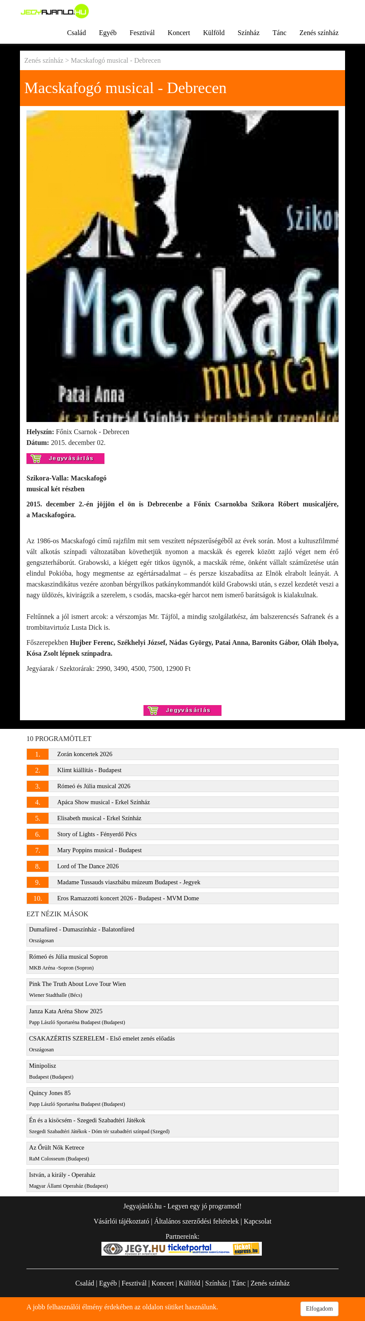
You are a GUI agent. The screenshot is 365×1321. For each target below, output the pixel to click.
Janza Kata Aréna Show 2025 (77, 1016)
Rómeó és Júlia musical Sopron (68, 962)
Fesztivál (142, 32)
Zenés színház (319, 32)
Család (76, 32)
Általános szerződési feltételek (196, 1221)
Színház (249, 32)
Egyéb (108, 32)
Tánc (280, 32)
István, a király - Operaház (68, 1180)
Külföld (214, 32)
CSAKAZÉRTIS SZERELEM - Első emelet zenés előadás (102, 1044)
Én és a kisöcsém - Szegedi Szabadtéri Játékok (99, 1125)
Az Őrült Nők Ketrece (59, 1153)
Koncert (179, 32)
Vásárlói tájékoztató (121, 1221)
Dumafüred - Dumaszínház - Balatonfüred (81, 935)
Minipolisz (51, 1071)
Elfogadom (319, 1308)
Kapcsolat (257, 1221)
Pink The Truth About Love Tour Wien (77, 989)
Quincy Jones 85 (77, 1098)
